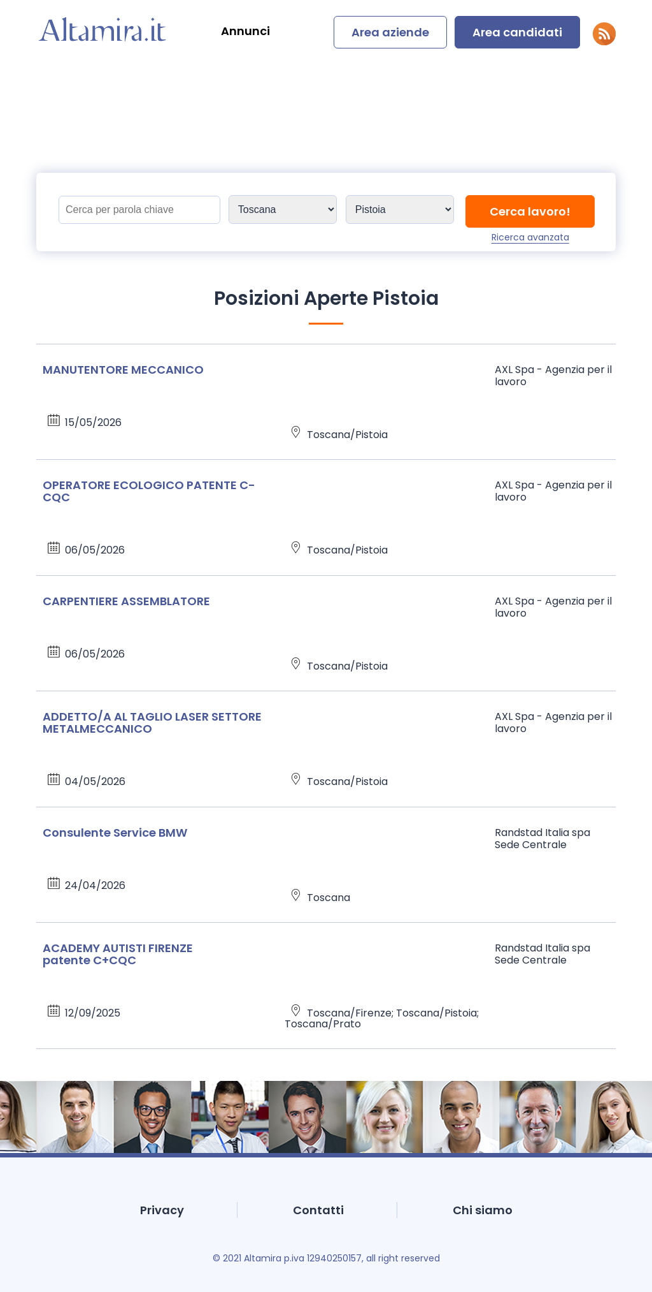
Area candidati (517, 32)
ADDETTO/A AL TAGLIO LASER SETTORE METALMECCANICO (152, 722)
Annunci (245, 31)
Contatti (318, 1210)
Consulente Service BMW (115, 833)
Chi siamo (483, 1210)
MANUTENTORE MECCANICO (123, 370)
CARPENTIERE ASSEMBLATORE (126, 601)
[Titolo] (139, 210)
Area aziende (390, 32)
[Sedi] (283, 209)
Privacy (162, 1210)
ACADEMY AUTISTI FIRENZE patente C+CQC (118, 954)
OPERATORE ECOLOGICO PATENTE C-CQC (149, 491)
